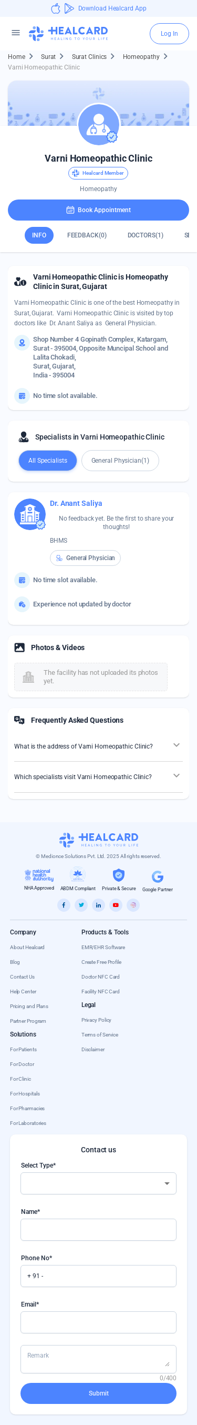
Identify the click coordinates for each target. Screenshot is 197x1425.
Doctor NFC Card (100, 977)
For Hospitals (25, 1094)
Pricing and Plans (29, 1006)
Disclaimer (93, 1049)
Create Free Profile (101, 962)
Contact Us (22, 977)
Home (23, 57)
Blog (15, 962)
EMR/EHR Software (103, 947)
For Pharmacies (27, 1108)
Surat (55, 57)
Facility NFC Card (100, 991)
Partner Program (28, 1021)
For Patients (23, 1049)
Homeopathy (147, 57)
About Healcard (27, 947)
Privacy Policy (96, 1020)
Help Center (23, 991)
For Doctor (22, 1064)
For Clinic (20, 1079)
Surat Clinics (96, 57)
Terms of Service (99, 1035)
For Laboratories (28, 1123)
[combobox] (98, 1183)
